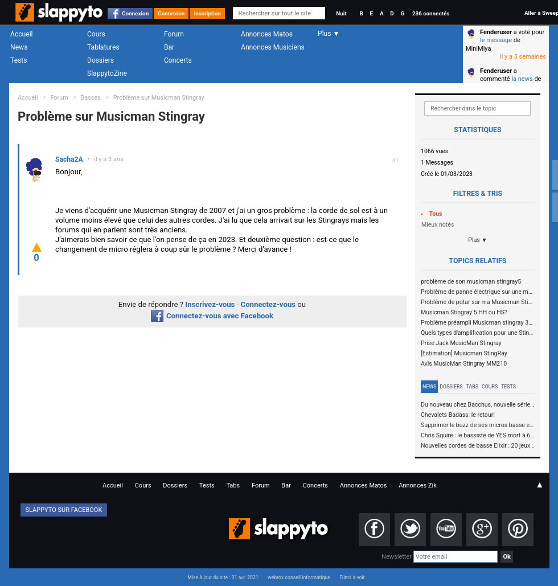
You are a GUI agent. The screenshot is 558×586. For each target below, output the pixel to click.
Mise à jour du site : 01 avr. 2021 (222, 577)
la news (521, 79)
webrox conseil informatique (299, 577)
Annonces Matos (267, 34)
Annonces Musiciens (273, 47)
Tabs (472, 387)
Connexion (135, 13)
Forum (174, 34)
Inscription (207, 13)
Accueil (21, 34)
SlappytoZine (107, 73)
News (18, 47)
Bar (169, 47)
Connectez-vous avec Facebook (212, 316)
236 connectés (430, 13)
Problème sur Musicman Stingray (158, 97)
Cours (96, 34)
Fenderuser (496, 32)
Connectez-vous (268, 304)
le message (496, 40)
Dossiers (100, 60)
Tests (18, 60)
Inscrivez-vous (210, 304)
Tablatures (103, 47)
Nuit (341, 13)
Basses (91, 97)
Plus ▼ (477, 240)
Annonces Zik (418, 485)
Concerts (178, 60)
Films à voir (351, 577)
